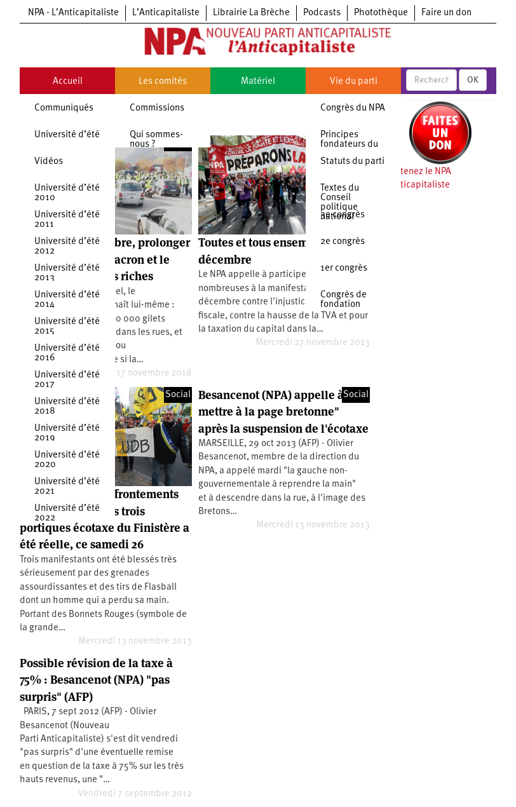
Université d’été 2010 (67, 193)
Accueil (68, 81)
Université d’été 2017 (67, 380)
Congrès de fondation (343, 299)
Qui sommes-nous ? (156, 139)
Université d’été (67, 135)
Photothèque (381, 13)
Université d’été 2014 (67, 299)
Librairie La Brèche (251, 13)
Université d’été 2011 (67, 219)
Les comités (163, 81)
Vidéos (48, 161)
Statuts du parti (352, 161)
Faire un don (446, 13)
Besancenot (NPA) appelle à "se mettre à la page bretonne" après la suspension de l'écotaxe (283, 412)
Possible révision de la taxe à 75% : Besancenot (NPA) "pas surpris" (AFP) (96, 680)
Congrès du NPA (352, 108)
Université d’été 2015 (67, 326)
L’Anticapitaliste (166, 13)
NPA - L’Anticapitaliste (73, 13)
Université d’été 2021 (67, 486)
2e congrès (342, 242)
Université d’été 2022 (67, 513)
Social (178, 395)
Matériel (258, 81)
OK (473, 80)
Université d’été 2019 (67, 433)
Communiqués (63, 108)
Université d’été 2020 (67, 460)
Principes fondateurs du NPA (349, 144)
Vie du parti (353, 81)
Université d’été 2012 (67, 246)
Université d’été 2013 (67, 273)
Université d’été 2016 (67, 353)
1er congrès (343, 268)
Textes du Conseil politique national (339, 203)
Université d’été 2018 (67, 406)
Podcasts (322, 13)
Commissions (157, 108)
